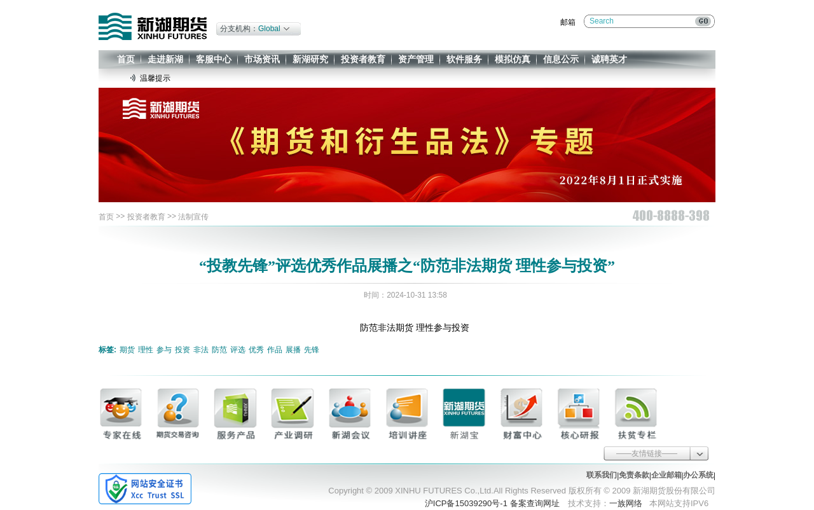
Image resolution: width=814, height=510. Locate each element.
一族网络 (625, 503)
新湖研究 (310, 59)
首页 (126, 59)
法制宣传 (193, 216)
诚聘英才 (609, 59)
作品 (274, 349)
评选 (237, 349)
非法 (201, 349)
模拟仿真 (512, 59)
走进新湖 (165, 59)
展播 (293, 349)
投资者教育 (363, 59)
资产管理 (416, 59)
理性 (145, 349)
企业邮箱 (666, 475)
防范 (219, 349)
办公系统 (698, 475)
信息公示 (561, 59)
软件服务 (464, 59)
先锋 (311, 349)
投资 (182, 349)
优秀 (256, 349)
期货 (127, 349)
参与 (164, 349)
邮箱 (568, 22)
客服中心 (213, 59)
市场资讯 (262, 59)
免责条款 (634, 475)
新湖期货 (153, 26)
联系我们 (601, 475)
